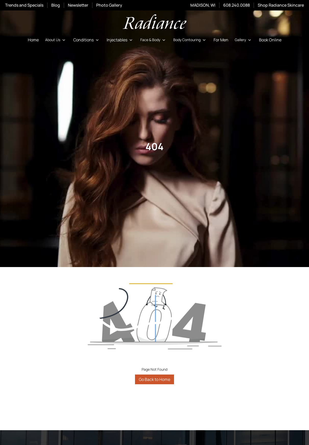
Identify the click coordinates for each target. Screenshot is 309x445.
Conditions (83, 40)
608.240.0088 (236, 5)
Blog (55, 5)
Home (33, 40)
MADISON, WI (202, 5)
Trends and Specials (24, 5)
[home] (155, 22)
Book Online (270, 40)
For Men (221, 40)
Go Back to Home (154, 379)
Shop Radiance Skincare (281, 5)
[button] (56, 40)
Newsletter (78, 5)
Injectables (117, 40)
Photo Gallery (109, 5)
